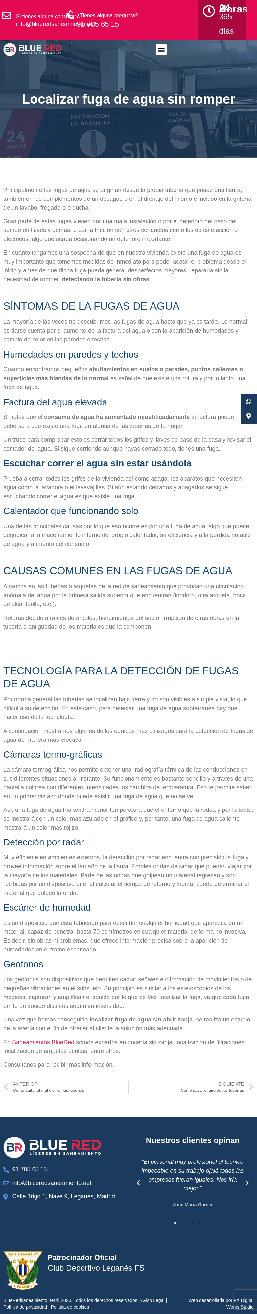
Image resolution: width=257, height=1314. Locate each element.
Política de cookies (70, 1307)
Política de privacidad (25, 1307)
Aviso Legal (152, 1300)
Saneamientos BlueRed (43, 1042)
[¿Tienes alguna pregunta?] (71, 15)
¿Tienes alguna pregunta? (107, 15)
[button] (161, 49)
